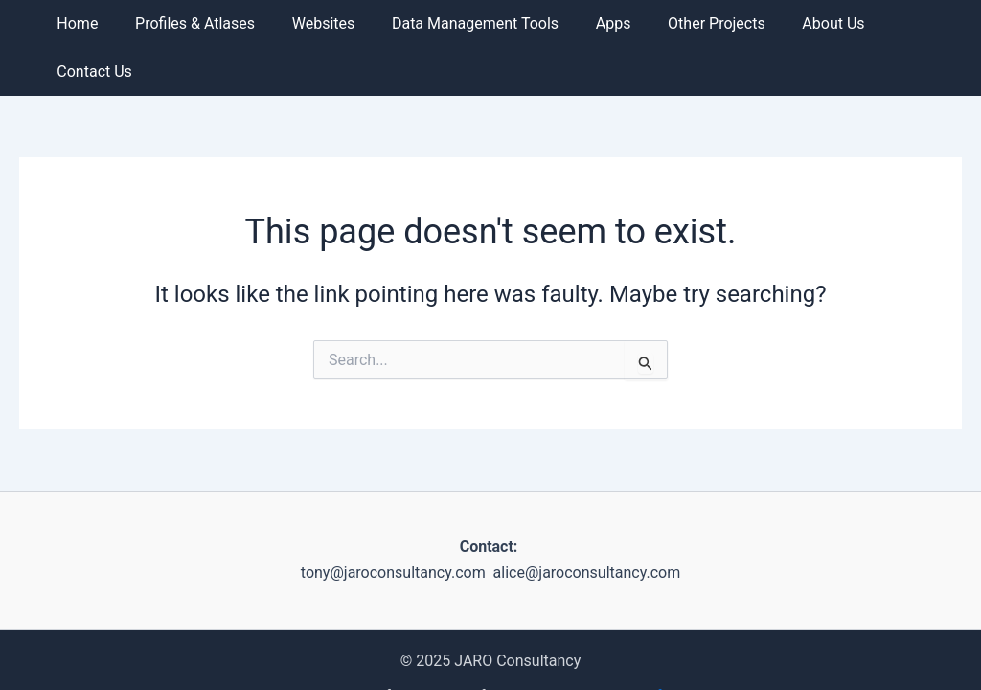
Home (91, 23)
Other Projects (699, 23)
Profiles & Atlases (202, 23)
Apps (602, 23)
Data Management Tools (470, 23)
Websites (324, 23)
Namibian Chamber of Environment (632, 658)
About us (809, 23)
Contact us (909, 23)
